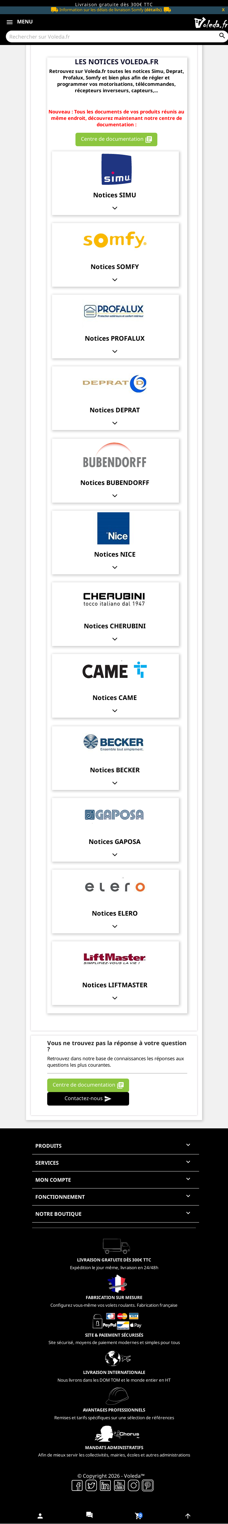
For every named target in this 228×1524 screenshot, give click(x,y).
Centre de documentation (117, 139)
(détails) (153, 10)
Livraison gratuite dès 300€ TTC (114, 4)
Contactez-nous (88, 1099)
